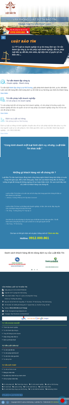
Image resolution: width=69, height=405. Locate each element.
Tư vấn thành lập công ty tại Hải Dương (14, 390)
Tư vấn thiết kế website (36, 390)
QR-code (6, 396)
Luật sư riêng (17, 388)
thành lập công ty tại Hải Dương (21, 89)
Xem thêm (4, 95)
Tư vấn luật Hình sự (30, 388)
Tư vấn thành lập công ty (10, 332)
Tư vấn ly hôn (7, 361)
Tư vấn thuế (6, 388)
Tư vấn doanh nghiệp (36, 386)
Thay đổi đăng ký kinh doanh (12, 335)
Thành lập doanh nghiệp (10, 328)
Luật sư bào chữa (44, 388)
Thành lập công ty (21, 386)
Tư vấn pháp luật (8, 386)
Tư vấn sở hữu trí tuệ (9, 371)
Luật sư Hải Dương (51, 386)
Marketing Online (51, 390)
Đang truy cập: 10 (16, 396)
